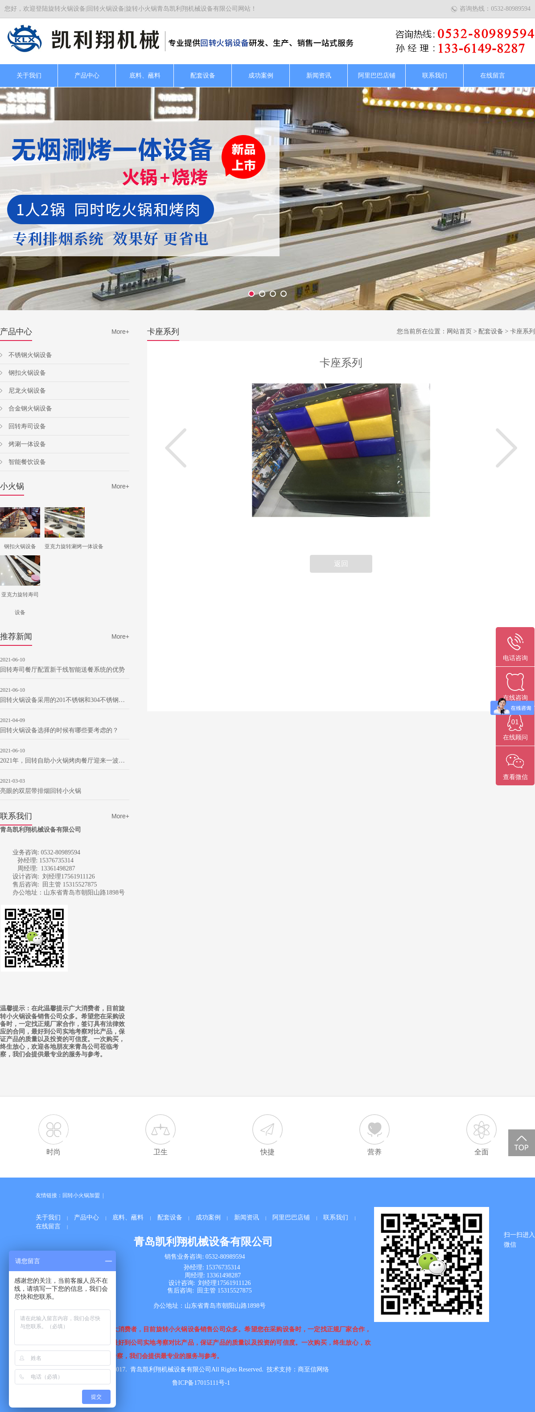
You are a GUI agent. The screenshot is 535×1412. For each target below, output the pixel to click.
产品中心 (86, 75)
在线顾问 (515, 737)
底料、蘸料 (144, 75)
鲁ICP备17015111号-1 (201, 1382)
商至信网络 (313, 1369)
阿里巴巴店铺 (376, 75)
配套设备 (202, 75)
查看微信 (515, 777)
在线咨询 (515, 697)
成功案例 (260, 75)
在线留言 (492, 75)
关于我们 (28, 75)
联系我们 (434, 75)
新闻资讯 (318, 75)
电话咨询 (515, 658)
